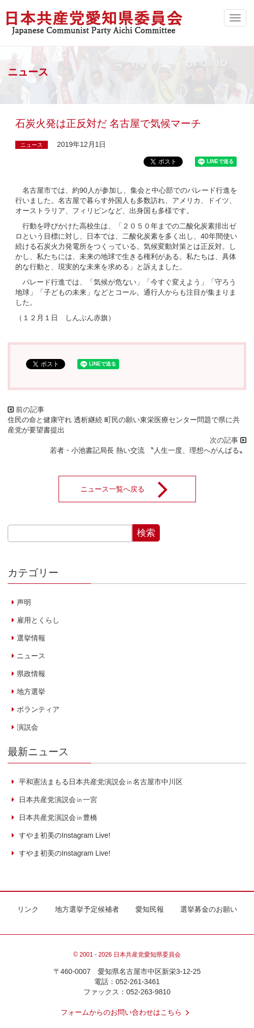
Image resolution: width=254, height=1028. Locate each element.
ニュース (31, 145)
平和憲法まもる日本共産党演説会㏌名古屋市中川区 (100, 782)
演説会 (27, 727)
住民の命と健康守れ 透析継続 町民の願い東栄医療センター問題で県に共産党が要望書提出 (124, 425)
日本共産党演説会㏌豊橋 (57, 817)
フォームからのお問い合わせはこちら (127, 1012)
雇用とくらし (38, 620)
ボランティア (38, 709)
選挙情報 (31, 638)
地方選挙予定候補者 (87, 909)
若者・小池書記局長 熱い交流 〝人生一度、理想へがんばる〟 (148, 450)
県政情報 (31, 674)
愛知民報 (149, 909)
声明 (24, 602)
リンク (28, 909)
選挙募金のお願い (208, 909)
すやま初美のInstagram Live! (63, 835)
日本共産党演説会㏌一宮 (57, 799)
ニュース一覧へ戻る (130, 489)
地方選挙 (31, 691)
